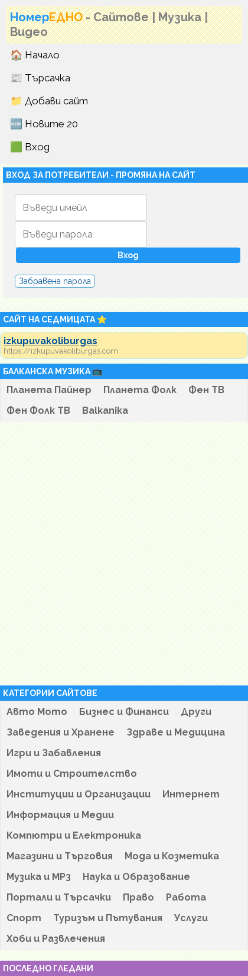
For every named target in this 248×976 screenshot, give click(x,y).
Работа (186, 897)
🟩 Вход (30, 147)
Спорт (23, 918)
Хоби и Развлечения (55, 938)
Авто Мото (36, 711)
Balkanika (105, 410)
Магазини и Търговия (59, 856)
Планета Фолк (140, 389)
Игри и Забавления (53, 753)
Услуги (191, 918)
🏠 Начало (35, 55)
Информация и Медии (60, 814)
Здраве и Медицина (175, 732)
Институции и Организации (78, 794)
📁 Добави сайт (49, 101)
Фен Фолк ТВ (38, 410)
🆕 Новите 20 (44, 124)
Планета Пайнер (49, 389)
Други (196, 711)
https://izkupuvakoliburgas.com (61, 351)
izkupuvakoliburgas (50, 341)
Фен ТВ (206, 389)
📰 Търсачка (40, 78)
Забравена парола (55, 281)
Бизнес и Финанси (124, 711)
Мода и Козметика (172, 856)
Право (138, 897)
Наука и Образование (136, 876)
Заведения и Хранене (60, 732)
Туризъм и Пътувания (107, 918)
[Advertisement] (121, 553)
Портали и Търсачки (58, 897)
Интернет (191, 794)
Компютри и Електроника (73, 835)
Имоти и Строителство (71, 773)
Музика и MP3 (38, 876)
